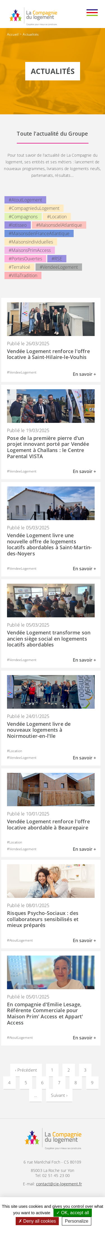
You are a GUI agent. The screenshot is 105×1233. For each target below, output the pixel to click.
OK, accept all (72, 1212)
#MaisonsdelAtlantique (59, 225)
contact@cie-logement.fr (59, 1183)
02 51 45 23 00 (56, 1175)
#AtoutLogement (25, 200)
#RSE (57, 259)
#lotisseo (18, 225)
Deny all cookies (37, 1221)
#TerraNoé (19, 267)
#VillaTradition (23, 275)
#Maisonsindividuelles (31, 242)
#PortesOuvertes (25, 259)
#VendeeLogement (59, 267)
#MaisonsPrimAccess (30, 250)
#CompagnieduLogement (34, 208)
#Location (57, 217)
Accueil (12, 34)
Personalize (76, 1221)
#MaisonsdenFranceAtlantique (39, 233)
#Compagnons (23, 217)
